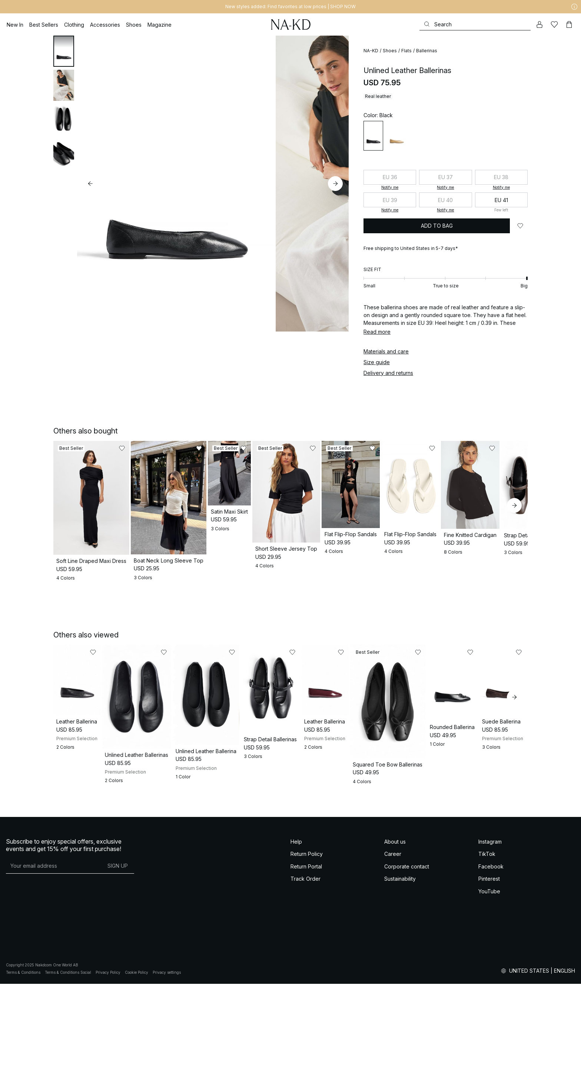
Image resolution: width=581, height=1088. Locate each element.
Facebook (491, 970)
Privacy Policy (108, 1076)
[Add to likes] (520, 225)
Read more (377, 332)
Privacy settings (167, 1076)
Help (296, 946)
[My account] (539, 24)
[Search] (475, 24)
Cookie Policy (136, 1076)
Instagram (490, 946)
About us (395, 946)
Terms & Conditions (23, 1076)
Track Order (305, 983)
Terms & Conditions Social (68, 1076)
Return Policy (306, 958)
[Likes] (554, 24)
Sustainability (400, 983)
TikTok (486, 958)
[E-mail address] (53, 970)
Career (392, 958)
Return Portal (306, 970)
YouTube (489, 995)
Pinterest (489, 983)
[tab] (63, 51)
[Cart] (569, 24)
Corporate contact (406, 970)
